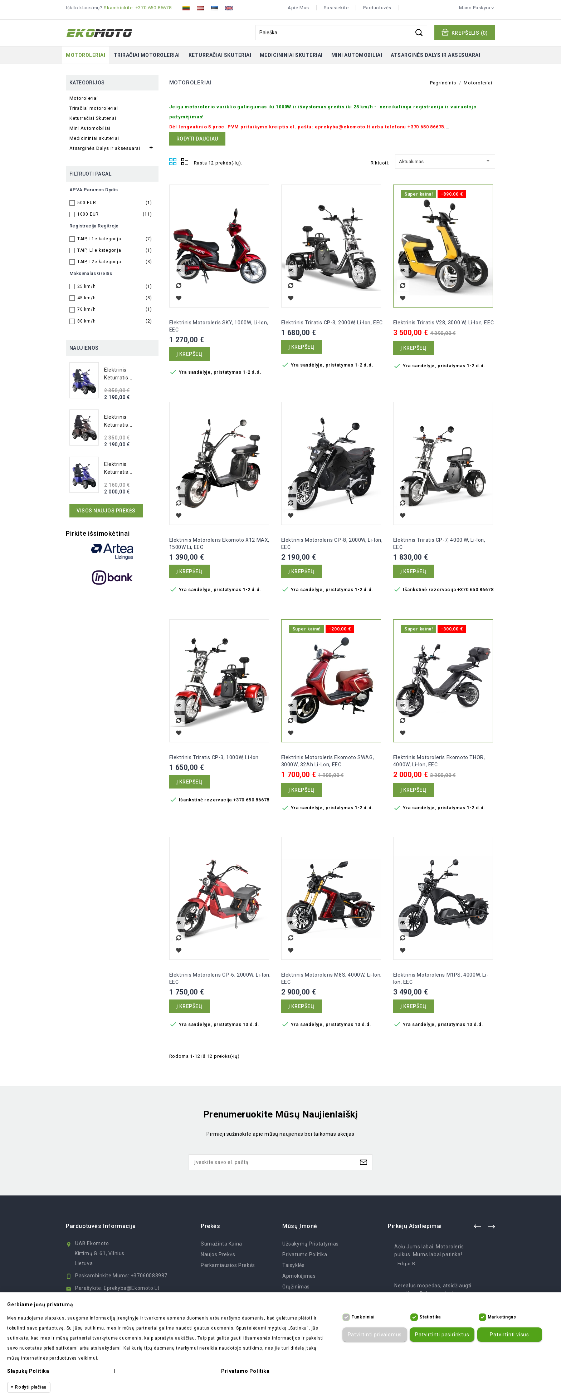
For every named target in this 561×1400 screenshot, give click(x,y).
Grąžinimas (296, 1287)
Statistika (430, 1317)
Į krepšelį (189, 354)
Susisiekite (336, 7)
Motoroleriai (85, 55)
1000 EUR (114, 214)
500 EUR (114, 203)
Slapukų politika (28, 1371)
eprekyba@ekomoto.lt (131, 1288)
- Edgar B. (405, 1263)
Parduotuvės (377, 7)
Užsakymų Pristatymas (310, 1244)
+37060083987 (149, 1275)
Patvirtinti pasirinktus (441, 1334)
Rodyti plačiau (31, 1387)
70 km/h (114, 309)
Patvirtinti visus (508, 1334)
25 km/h (114, 286)
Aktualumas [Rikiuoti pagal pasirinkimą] (445, 160)
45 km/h (114, 298)
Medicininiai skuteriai (291, 55)
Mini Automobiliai (356, 55)
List (185, 162)
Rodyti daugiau (197, 139)
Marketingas (502, 1317)
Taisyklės (293, 1265)
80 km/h (114, 321)
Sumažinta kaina (221, 1244)
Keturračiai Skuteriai (220, 55)
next (491, 1226)
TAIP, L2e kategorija (114, 262)
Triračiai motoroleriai (147, 55)
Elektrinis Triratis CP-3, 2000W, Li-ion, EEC (332, 322)
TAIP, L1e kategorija (114, 239)
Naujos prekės (218, 1254)
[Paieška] (341, 32)
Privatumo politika (304, 1254)
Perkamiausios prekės (228, 1265)
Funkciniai (363, 1317)
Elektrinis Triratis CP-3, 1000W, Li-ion (214, 757)
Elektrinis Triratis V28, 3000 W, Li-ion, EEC (443, 322)
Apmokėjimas (299, 1276)
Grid (173, 162)
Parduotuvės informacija (101, 1226)
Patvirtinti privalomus (373, 1334)
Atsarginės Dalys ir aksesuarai (435, 55)
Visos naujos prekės (106, 511)
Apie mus (298, 7)
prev (477, 1226)
